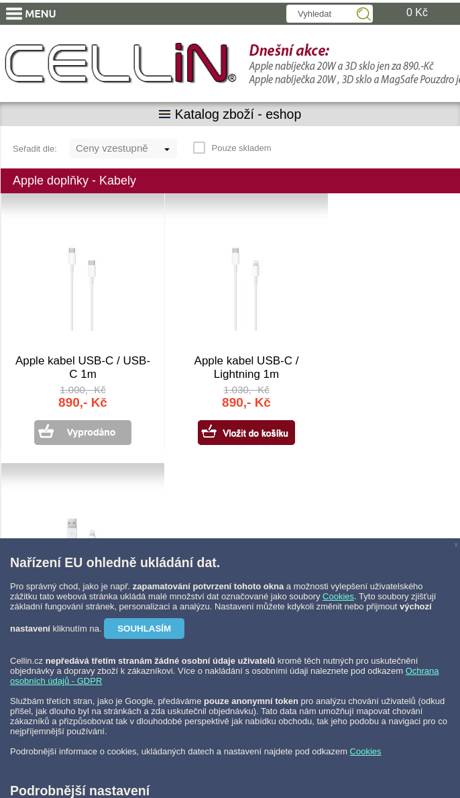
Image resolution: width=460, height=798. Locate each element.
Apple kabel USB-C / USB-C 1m (82, 367)
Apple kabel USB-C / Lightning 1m (246, 367)
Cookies (338, 596)
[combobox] (123, 148)
